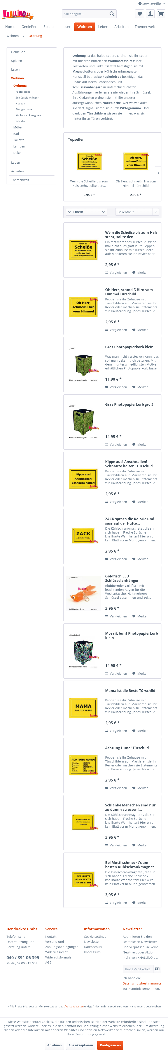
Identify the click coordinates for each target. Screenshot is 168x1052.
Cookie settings (95, 936)
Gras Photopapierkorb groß (129, 404)
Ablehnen (54, 1045)
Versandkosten (74, 1006)
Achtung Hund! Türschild (127, 748)
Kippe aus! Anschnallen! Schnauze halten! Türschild (129, 463)
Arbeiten (17, 171)
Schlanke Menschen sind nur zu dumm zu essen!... (130, 807)
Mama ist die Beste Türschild (130, 690)
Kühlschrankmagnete (28, 115)
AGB (48, 962)
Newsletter (92, 941)
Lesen (15, 69)
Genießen (18, 52)
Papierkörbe (23, 92)
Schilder (20, 121)
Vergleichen (116, 272)
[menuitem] (89, 13)
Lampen (19, 146)
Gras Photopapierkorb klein (129, 347)
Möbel (18, 127)
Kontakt (50, 936)
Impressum (92, 952)
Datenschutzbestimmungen (143, 983)
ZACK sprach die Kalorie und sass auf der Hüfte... (129, 521)
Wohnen (17, 78)
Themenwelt (20, 180)
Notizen (20, 103)
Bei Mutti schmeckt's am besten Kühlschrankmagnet (129, 864)
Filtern (75, 212)
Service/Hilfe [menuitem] (150, 4)
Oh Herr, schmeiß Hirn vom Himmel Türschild (136, 183)
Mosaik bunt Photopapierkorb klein (131, 635)
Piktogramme (24, 109)
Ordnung (20, 85)
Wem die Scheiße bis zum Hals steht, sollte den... (89, 183)
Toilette (18, 140)
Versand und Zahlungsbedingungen (62, 944)
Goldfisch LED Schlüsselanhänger (121, 578)
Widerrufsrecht (56, 952)
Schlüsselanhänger (27, 97)
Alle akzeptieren (80, 1045)
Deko (17, 153)
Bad (16, 134)
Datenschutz (93, 947)
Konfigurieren (110, 1045)
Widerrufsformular (59, 957)
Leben (15, 162)
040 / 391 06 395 (23, 957)
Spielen (16, 61)
